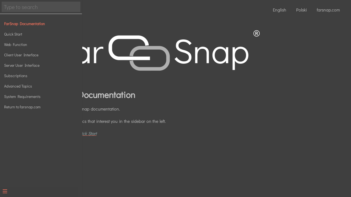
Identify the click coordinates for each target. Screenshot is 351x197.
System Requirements (22, 96)
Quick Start (13, 34)
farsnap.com (328, 10)
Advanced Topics (18, 86)
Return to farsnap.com (22, 106)
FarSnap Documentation (24, 23)
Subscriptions (15, 75)
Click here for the (140, 130)
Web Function (15, 44)
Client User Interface (21, 54)
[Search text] (41, 7)
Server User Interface (21, 65)
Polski (301, 10)
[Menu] (39, 192)
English (279, 10)
